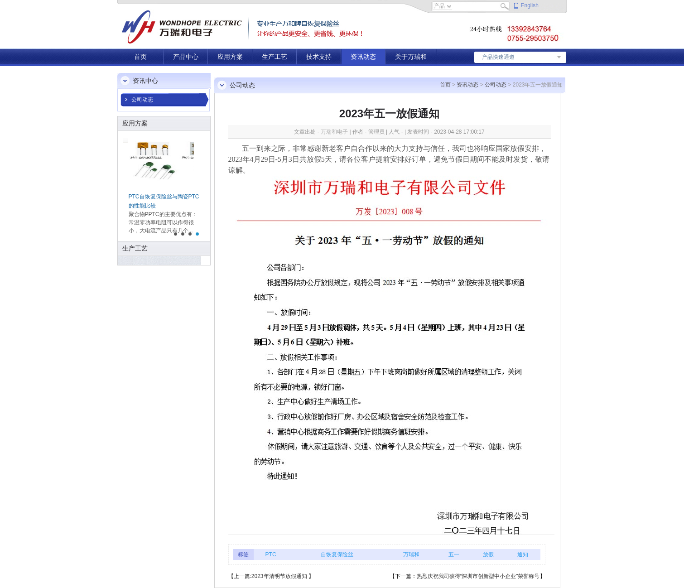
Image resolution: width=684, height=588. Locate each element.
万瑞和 (411, 554)
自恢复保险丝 (337, 554)
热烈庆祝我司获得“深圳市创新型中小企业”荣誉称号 (478, 576)
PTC (270, 554)
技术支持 (319, 56)
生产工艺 (274, 56)
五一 (453, 554)
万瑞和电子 (334, 132)
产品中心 (185, 56)
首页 (140, 56)
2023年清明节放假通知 (279, 576)
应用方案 (230, 56)
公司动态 (142, 99)
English (530, 5)
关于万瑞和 (411, 56)
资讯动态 (363, 56)
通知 (522, 554)
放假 (488, 554)
